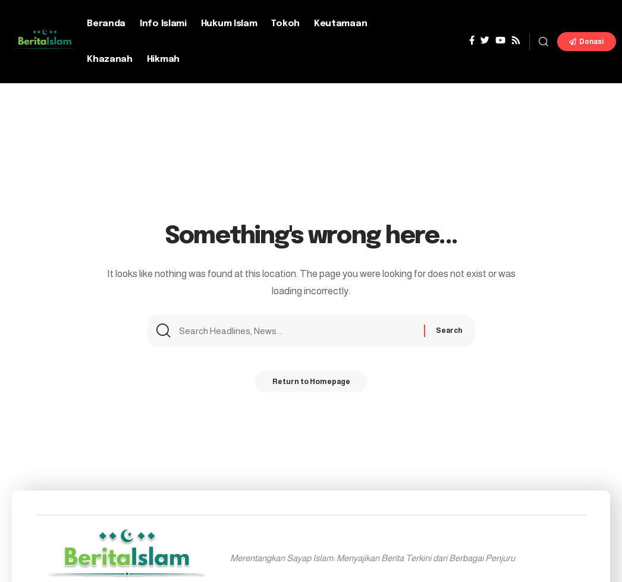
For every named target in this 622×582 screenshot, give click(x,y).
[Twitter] (485, 40)
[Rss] (515, 40)
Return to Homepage (311, 384)
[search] (543, 42)
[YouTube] (500, 40)
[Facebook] (472, 40)
